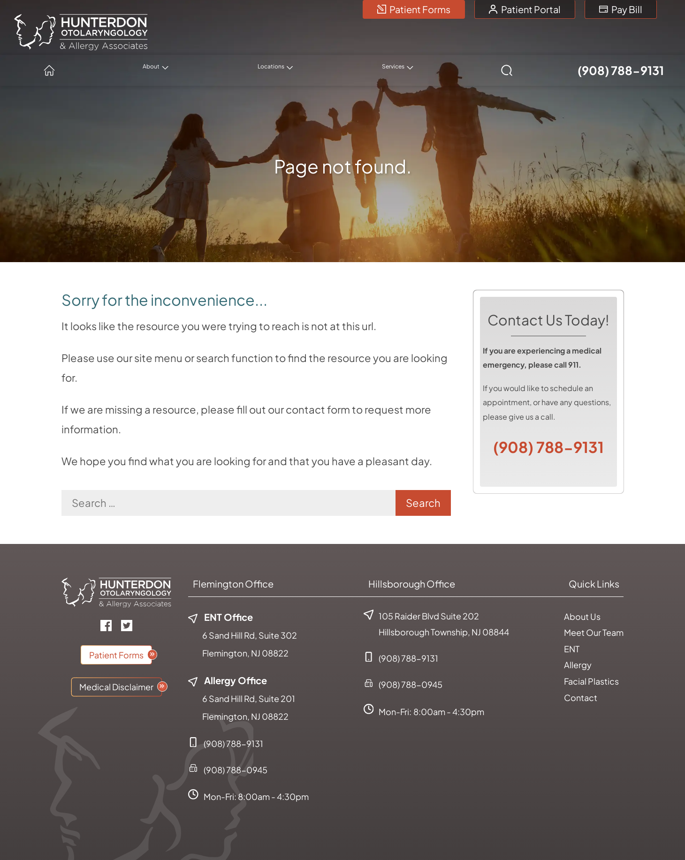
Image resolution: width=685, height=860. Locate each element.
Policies (509, 835)
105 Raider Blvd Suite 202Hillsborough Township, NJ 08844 (436, 595)
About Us (582, 588)
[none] (271, 42)
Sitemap (603, 835)
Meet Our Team (594, 604)
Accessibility (556, 835)
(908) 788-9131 (619, 42)
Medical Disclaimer (116, 658)
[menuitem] (203, 42)
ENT (571, 620)
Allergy (578, 636)
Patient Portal (525, 9)
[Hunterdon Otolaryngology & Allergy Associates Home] (81, 25)
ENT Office (220, 589)
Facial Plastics (591, 653)
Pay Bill (620, 9)
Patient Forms (413, 9)
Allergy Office (227, 652)
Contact (580, 669)
